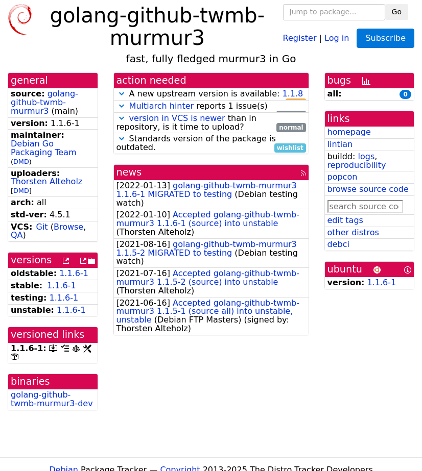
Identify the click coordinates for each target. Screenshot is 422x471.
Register (300, 37)
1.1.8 (292, 93)
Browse (68, 227)
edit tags (345, 220)
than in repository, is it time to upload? (211, 123)
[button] (121, 93)
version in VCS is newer (177, 118)
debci (338, 244)
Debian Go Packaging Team (44, 148)
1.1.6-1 (73, 273)
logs (366, 156)
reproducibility (356, 165)
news (129, 172)
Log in (336, 37)
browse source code (368, 189)
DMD (21, 161)
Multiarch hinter (161, 106)
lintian (340, 144)
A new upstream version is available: (211, 94)
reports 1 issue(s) (211, 106)
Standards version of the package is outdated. (211, 143)
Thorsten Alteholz (46, 181)
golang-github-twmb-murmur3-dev (52, 399)
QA (17, 235)
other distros (353, 232)
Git (42, 227)
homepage (349, 132)
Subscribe (385, 38)
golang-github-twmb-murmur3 (44, 102)
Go (397, 12)
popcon (342, 177)
